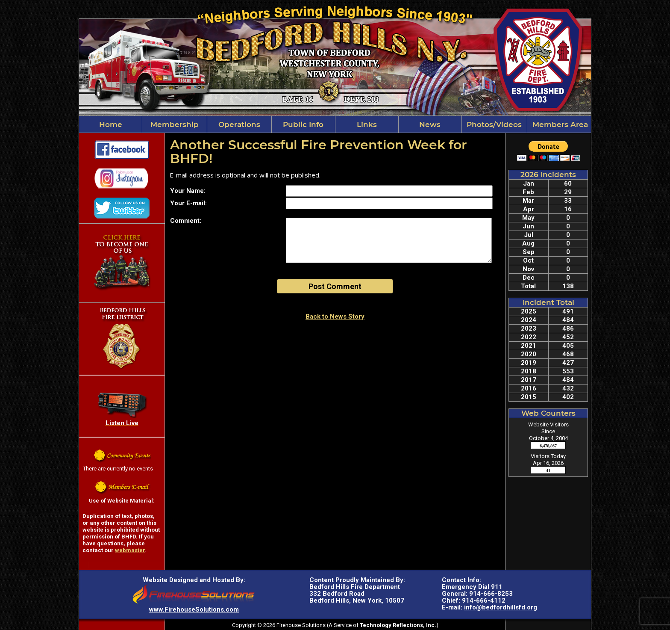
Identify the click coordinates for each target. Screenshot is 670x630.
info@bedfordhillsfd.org (500, 607)
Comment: (185, 221)
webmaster (130, 550)
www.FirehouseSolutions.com (194, 609)
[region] (335, 124)
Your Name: (188, 191)
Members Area (559, 124)
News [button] (430, 124)
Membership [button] (174, 124)
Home (110, 124)
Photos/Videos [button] (494, 124)
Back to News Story (335, 316)
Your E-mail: (188, 203)
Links (367, 124)
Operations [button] (239, 124)
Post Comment (335, 286)
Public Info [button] (303, 124)
